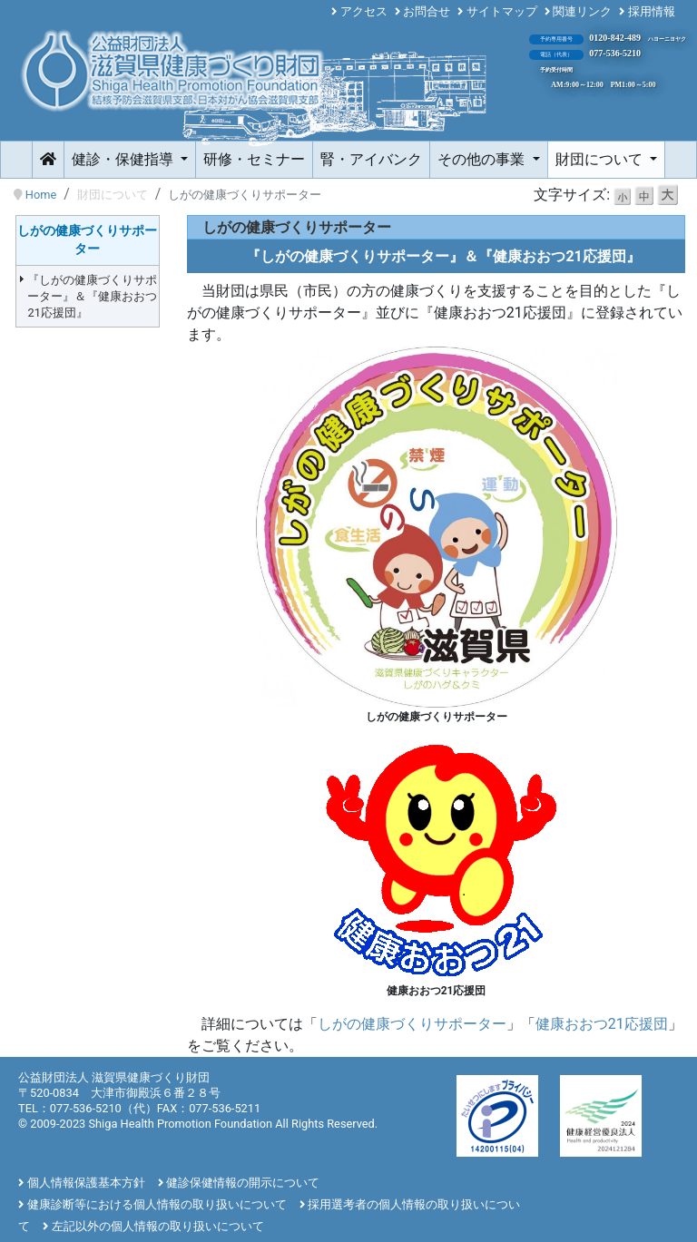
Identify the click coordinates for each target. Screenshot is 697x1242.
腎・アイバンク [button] (371, 159)
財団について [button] (600, 159)
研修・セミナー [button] (254, 159)
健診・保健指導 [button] (124, 159)
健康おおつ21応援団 (601, 1023)
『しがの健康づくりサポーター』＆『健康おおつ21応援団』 (92, 296)
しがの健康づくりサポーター (412, 1023)
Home (40, 194)
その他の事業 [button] (482, 159)
